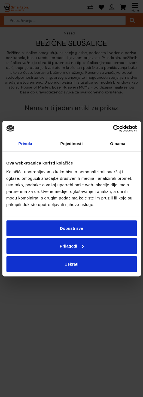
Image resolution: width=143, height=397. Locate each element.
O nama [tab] (117, 143)
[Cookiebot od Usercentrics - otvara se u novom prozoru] (113, 128)
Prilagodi (72, 246)
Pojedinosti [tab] (71, 143)
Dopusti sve (71, 228)
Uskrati (71, 263)
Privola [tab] (25, 143)
